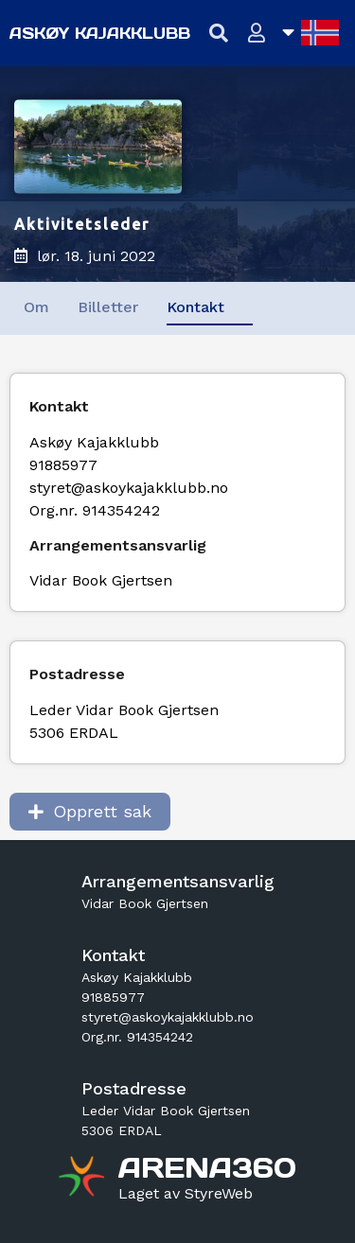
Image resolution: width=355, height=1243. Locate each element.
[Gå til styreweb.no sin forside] (185, 1193)
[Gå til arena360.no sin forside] (84, 1178)
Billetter (108, 307)
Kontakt (195, 307)
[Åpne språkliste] (310, 32)
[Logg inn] (257, 33)
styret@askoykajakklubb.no (128, 488)
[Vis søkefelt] (219, 33)
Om (36, 307)
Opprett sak (89, 811)
